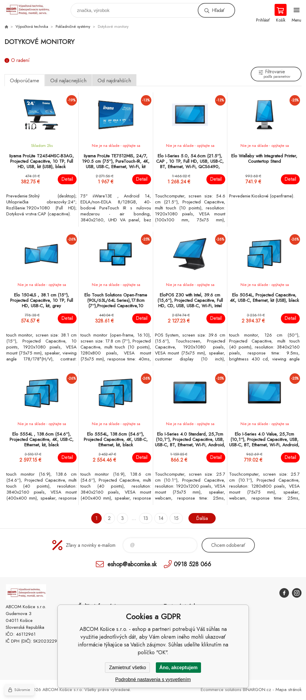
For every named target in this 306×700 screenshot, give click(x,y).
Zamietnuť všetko (127, 667)
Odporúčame (24, 80)
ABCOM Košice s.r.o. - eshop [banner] (30, 9)
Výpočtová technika (32, 26)
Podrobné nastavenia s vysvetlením (153, 679)
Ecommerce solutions (221, 689)
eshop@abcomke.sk (131, 564)
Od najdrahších (114, 80)
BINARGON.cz (257, 689)
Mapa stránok (288, 689)
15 (176, 518)
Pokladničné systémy (73, 26)
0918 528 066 (192, 564)
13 (145, 518)
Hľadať (218, 10)
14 (161, 518)
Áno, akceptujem (178, 667)
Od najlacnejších (68, 80)
